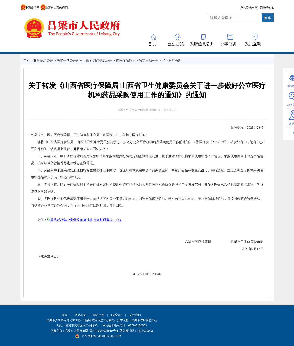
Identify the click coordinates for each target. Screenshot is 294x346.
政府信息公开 (202, 44)
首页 (152, 44)
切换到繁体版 (249, 7)
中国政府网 (29, 7)
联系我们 (117, 314)
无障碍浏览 (266, 7)
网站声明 (98, 314)
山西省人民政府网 (54, 7)
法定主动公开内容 (70, 60)
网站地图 (80, 314)
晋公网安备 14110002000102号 (102, 336)
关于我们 (135, 314)
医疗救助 (175, 60)
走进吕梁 (176, 44)
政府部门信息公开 (99, 60)
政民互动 (253, 44)
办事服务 (228, 44)
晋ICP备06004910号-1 (104, 330)
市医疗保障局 (125, 60)
